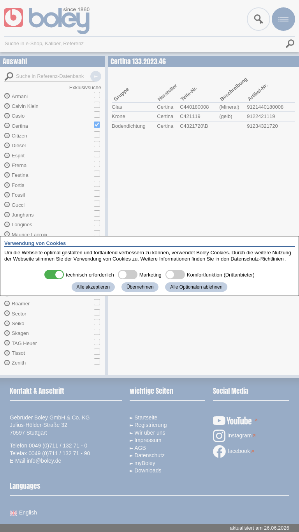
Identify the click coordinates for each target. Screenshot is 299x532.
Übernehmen (140, 287)
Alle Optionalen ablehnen (196, 287)
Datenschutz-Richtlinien (257, 259)
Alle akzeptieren (93, 287)
